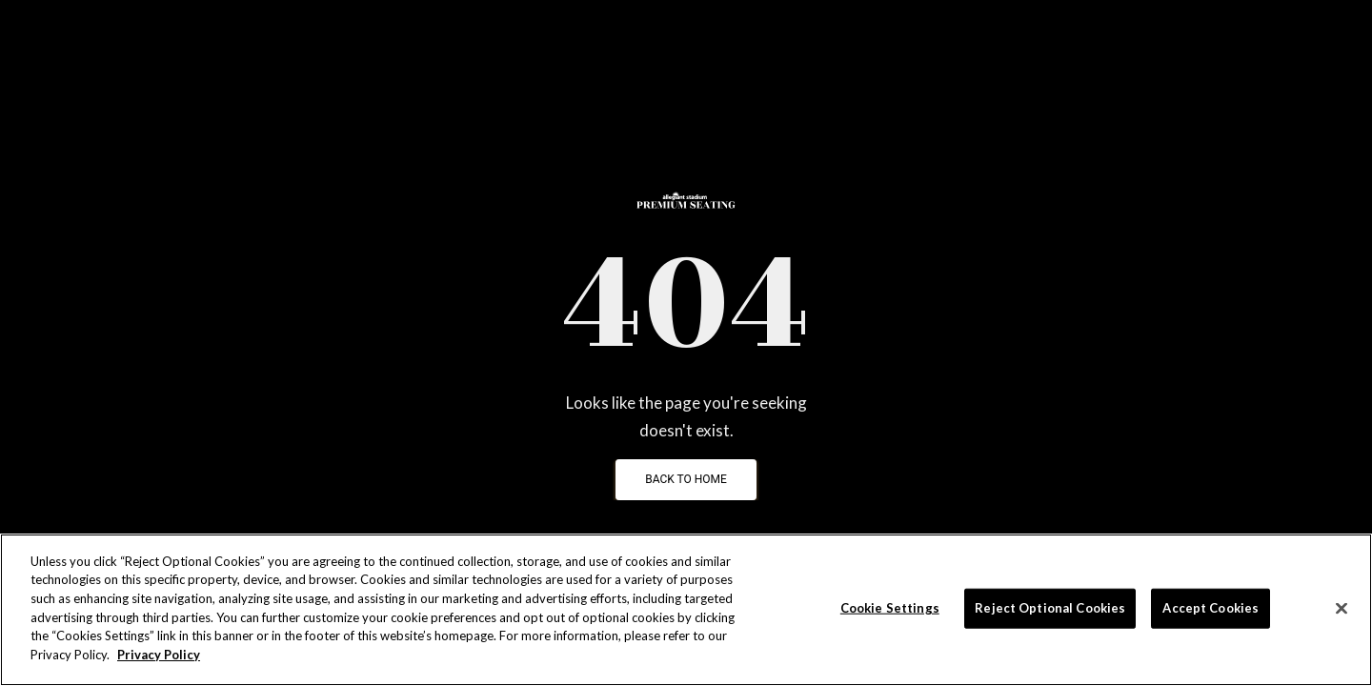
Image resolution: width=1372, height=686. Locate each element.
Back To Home (686, 479)
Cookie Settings (889, 607)
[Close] (1341, 609)
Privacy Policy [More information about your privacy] (158, 654)
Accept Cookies (1210, 607)
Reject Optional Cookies (1050, 607)
